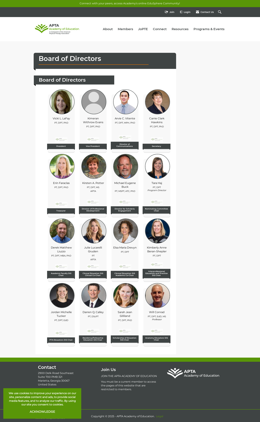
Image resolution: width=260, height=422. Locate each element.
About (108, 29)
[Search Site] (220, 12)
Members (125, 29)
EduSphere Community (163, 3)
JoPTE (143, 29)
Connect (160, 29)
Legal (159, 416)
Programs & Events (209, 29)
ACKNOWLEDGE (42, 412)
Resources (180, 29)
